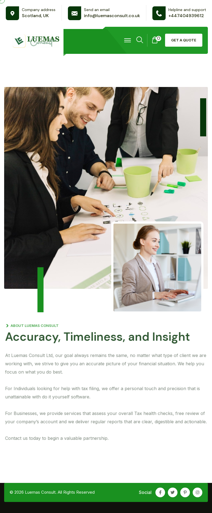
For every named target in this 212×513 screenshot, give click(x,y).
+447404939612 (186, 15)
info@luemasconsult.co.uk (112, 15)
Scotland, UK (35, 15)
